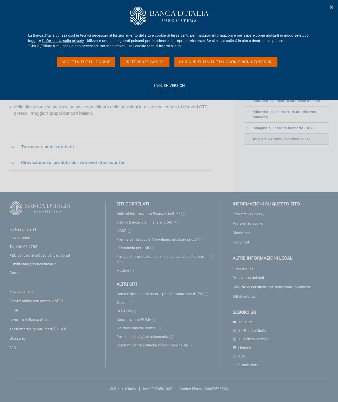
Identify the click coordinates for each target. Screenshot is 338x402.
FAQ (12, 347)
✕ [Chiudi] (331, 7)
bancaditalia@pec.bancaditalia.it (43, 255)
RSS (239, 356)
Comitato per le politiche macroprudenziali (151, 345)
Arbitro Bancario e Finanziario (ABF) (146, 222)
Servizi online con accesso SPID (36, 301)
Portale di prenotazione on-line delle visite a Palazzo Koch (160, 259)
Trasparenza (243, 268)
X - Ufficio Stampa (250, 339)
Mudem (122, 270)
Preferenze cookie (248, 223)
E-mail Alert (245, 365)
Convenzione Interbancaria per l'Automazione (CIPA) (159, 294)
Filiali (13, 310)
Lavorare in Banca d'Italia (29, 319)
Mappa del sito (21, 291)
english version (169, 88)
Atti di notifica (244, 296)
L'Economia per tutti (132, 248)
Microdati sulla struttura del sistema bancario (284, 114)
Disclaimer (241, 233)
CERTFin (123, 311)
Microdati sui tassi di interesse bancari (286, 101)
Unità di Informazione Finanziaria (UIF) (148, 213)
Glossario (17, 338)
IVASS (121, 230)
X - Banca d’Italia (249, 330)
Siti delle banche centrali (136, 328)
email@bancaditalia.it (38, 264)
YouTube (243, 322)
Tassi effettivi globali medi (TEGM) (37, 329)
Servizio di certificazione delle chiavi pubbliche (272, 287)
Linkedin (242, 347)
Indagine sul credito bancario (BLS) (283, 128)
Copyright (241, 242)
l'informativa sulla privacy (63, 40)
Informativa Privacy (248, 214)
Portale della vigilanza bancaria (142, 336)
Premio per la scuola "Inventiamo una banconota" (157, 239)
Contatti (16, 272)
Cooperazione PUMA (133, 319)
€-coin (121, 302)
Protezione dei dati (248, 277)
